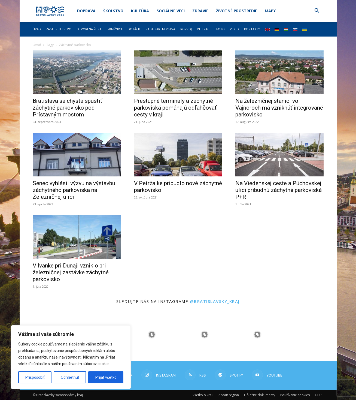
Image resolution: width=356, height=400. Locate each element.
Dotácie (134, 29)
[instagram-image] (151, 334)
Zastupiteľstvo (58, 29)
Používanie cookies (295, 395)
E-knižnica (115, 29)
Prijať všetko (106, 377)
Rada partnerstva (160, 29)
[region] (71, 357)
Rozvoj (186, 29)
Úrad (37, 29)
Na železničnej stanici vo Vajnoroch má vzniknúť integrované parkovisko (279, 108)
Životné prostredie (236, 10)
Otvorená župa (89, 29)
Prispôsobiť (35, 377)
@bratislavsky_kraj (215, 301)
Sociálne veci (171, 10)
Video (234, 29)
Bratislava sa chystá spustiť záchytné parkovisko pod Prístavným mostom (67, 108)
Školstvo (113, 10)
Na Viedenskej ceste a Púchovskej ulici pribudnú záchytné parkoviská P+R (278, 190)
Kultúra (140, 10)
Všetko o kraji (203, 395)
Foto (220, 29)
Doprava (86, 10)
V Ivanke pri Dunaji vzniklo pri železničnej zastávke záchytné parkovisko (71, 272)
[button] (317, 11)
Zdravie (200, 10)
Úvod (37, 45)
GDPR (319, 395)
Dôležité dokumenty (259, 395)
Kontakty (252, 29)
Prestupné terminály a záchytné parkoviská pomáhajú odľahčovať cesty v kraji (175, 108)
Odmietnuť (70, 377)
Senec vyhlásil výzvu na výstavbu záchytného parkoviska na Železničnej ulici (74, 190)
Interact (204, 29)
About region (228, 395)
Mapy (270, 10)
